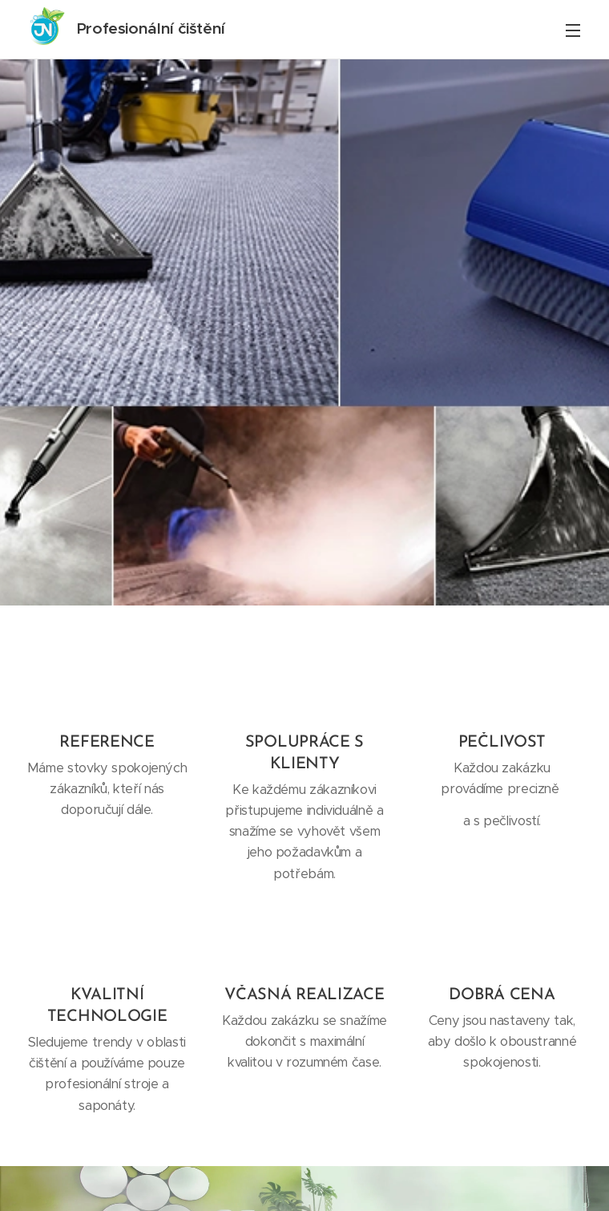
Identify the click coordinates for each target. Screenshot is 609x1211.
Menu (573, 30)
